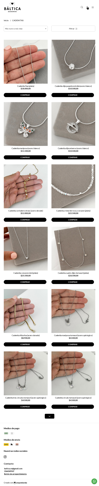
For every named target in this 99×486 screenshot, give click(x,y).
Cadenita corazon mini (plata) (25, 273)
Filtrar (73, 29)
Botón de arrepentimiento (15, 474)
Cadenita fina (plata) (25, 86)
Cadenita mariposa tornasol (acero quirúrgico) (73, 335)
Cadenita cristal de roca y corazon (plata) (73, 210)
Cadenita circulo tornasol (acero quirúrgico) (73, 397)
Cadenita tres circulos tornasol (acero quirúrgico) (25, 397)
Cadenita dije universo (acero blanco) (73, 148)
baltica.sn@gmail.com (13, 469)
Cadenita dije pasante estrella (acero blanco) (73, 86)
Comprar (25, 95)
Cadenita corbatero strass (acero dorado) (25, 210)
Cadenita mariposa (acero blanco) (26, 148)
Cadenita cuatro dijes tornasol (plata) (73, 273)
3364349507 (9, 471)
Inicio (6, 20)
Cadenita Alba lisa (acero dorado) (26, 335)
